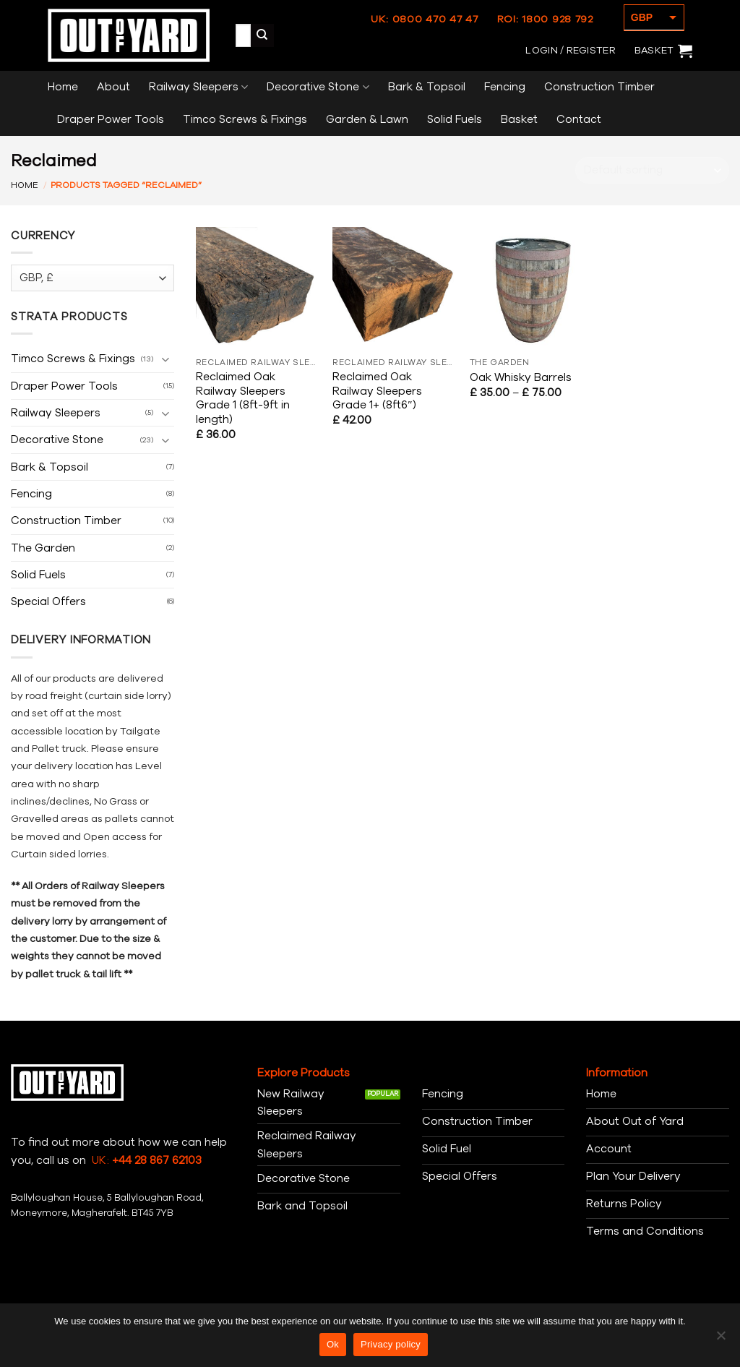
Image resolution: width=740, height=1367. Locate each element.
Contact (578, 119)
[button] (570, 51)
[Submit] (262, 35)
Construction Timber (599, 87)
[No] (720, 1339)
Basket (519, 119)
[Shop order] (652, 170)
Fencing (504, 87)
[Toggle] (165, 359)
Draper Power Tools (110, 119)
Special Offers (48, 601)
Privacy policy (391, 1344)
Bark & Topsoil (426, 87)
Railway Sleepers (198, 87)
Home (63, 87)
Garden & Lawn (367, 119)
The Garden (43, 548)
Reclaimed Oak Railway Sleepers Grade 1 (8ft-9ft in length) (243, 398)
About (113, 87)
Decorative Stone (318, 87)
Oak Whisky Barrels (521, 378)
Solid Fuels (454, 119)
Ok (333, 1344)
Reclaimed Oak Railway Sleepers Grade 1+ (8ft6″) (377, 391)
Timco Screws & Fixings (245, 119)
